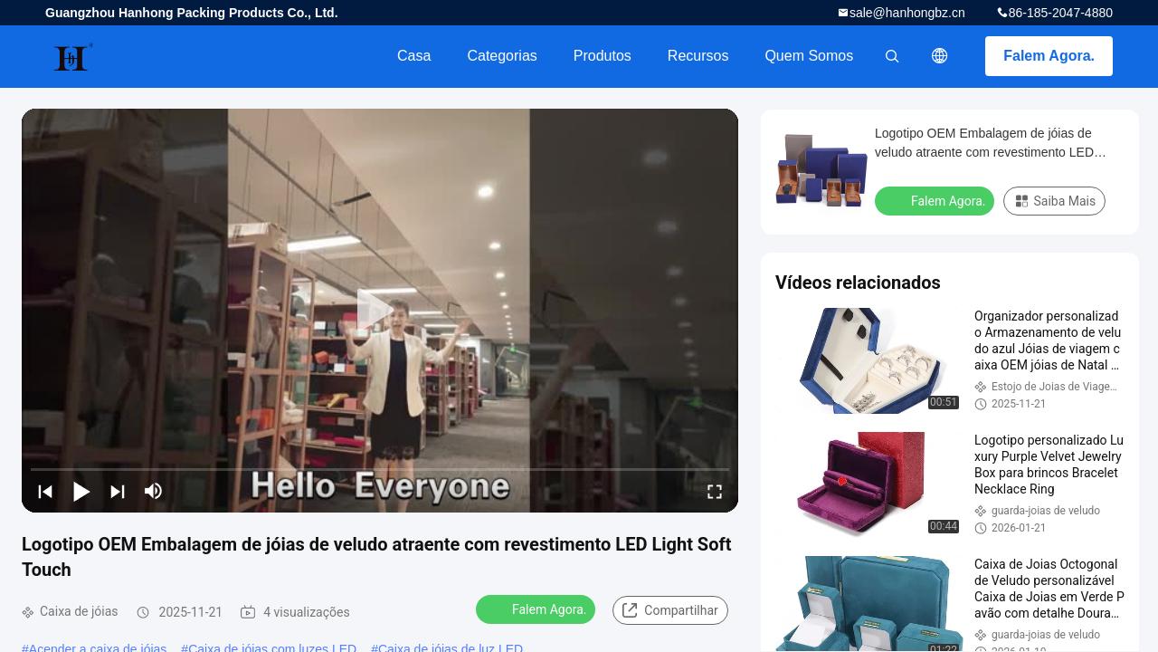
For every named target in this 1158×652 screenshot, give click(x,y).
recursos (698, 55)
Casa (414, 55)
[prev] (45, 490)
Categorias (501, 55)
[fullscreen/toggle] (715, 490)
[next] (118, 490)
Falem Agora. (1049, 55)
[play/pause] (81, 490)
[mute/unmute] (154, 490)
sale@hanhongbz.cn (907, 12)
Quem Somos (808, 55)
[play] (380, 310)
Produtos (602, 55)
